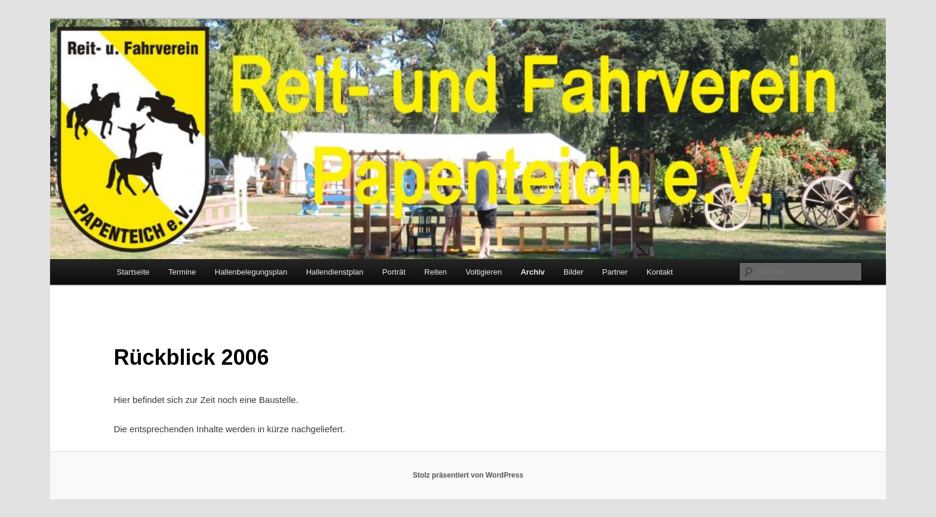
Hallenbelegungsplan (251, 271)
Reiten (435, 271)
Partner (615, 271)
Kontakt (659, 271)
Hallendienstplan (335, 271)
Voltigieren (484, 271)
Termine (182, 271)
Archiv (532, 271)
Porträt (393, 271)
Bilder (573, 271)
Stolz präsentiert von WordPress (467, 475)
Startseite (133, 271)
